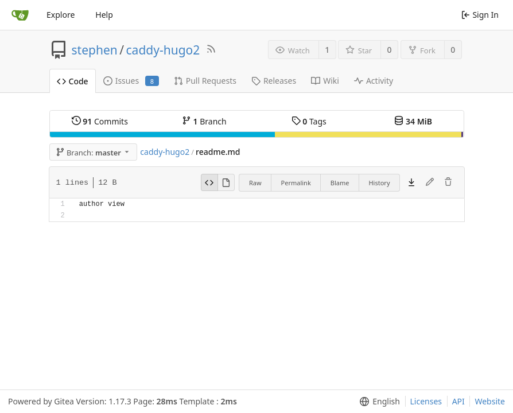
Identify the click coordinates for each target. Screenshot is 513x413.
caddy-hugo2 (163, 50)
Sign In (480, 14)
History (379, 182)
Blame (340, 182)
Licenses (426, 401)
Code (72, 81)
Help (104, 14)
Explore (60, 14)
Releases (273, 80)
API (458, 401)
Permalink (296, 182)
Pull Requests (205, 80)
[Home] (20, 15)
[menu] (377, 401)
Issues (131, 80)
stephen (95, 50)
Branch (204, 121)
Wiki (325, 80)
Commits (100, 121)
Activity (373, 80)
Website (490, 401)
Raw (255, 182)
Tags (309, 121)
